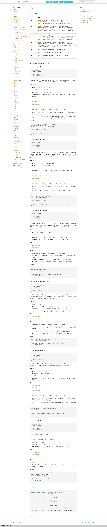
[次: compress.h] (87, 522)
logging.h (16, 102)
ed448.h (15, 89)
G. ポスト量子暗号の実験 (18, 163)
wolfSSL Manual (16, 7)
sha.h (15, 139)
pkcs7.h (15, 117)
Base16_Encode (41, 55)
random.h (16, 126)
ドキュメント (66, 1)
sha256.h (16, 134)
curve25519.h (17, 71)
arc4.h (15, 47)
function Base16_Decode (86, 20)
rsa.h (15, 130)
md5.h (15, 108)
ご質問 (71, 1)
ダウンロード (55, 1)
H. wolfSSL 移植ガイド (18, 165)
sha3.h (15, 135)
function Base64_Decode (86, 13)
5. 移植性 (15, 16)
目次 (81, 7)
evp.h (15, 93)
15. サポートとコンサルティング (20, 36)
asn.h (15, 51)
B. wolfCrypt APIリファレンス (20, 42)
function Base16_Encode (86, 22)
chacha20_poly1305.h (18, 60)
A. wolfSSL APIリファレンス (20, 40)
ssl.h (15, 146)
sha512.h (16, 137)
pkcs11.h (16, 115)
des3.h (15, 75)
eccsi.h (15, 86)
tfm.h (15, 148)
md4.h (15, 106)
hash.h (15, 95)
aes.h (15, 45)
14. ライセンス (16, 34)
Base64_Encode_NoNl (42, 42)
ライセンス (61, 1)
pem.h (15, 113)
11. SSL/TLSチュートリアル (19, 27)
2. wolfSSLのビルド (17, 11)
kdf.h (15, 100)
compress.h (16, 67)
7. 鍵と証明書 (16, 20)
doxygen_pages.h (17, 80)
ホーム (47, 1)
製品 (51, 1)
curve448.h (16, 73)
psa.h (15, 121)
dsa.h (15, 82)
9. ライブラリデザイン (18, 24)
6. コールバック (16, 18)
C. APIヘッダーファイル (20, 43)
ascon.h (15, 49)
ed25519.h (16, 88)
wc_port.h (16, 154)
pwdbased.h (16, 122)
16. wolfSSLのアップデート (19, 38)
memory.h (16, 110)
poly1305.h (16, 119)
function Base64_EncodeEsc (87, 16)
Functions (82, 9)
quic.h (15, 124)
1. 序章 (14, 9)
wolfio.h (15, 156)
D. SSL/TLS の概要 (17, 157)
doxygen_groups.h (18, 78)
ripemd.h (16, 128)
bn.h (15, 56)
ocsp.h (15, 111)
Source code (82, 24)
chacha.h (16, 62)
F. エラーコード (16, 161)
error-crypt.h (16, 91)
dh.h (15, 76)
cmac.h (15, 64)
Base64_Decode (41, 20)
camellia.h (16, 58)
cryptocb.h (16, 69)
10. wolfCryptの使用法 (18, 26)
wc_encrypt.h (17, 152)
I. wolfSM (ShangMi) (17, 167)
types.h (15, 150)
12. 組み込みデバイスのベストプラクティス (20, 30)
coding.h (15, 65)
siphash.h (16, 143)
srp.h (15, 145)
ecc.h (15, 84)
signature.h (16, 141)
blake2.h (15, 54)
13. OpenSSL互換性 (17, 32)
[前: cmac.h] (18, 522)
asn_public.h (16, 53)
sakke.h (15, 132)
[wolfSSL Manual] (13, 1)
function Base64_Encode (86, 15)
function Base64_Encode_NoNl (87, 18)
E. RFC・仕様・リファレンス (19, 159)
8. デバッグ (15, 22)
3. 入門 (14, 13)
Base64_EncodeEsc (42, 35)
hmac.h (15, 97)
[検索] (87, 1)
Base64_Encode (41, 26)
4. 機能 (14, 15)
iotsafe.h (16, 99)
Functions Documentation (85, 11)
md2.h (15, 104)
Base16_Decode (41, 49)
